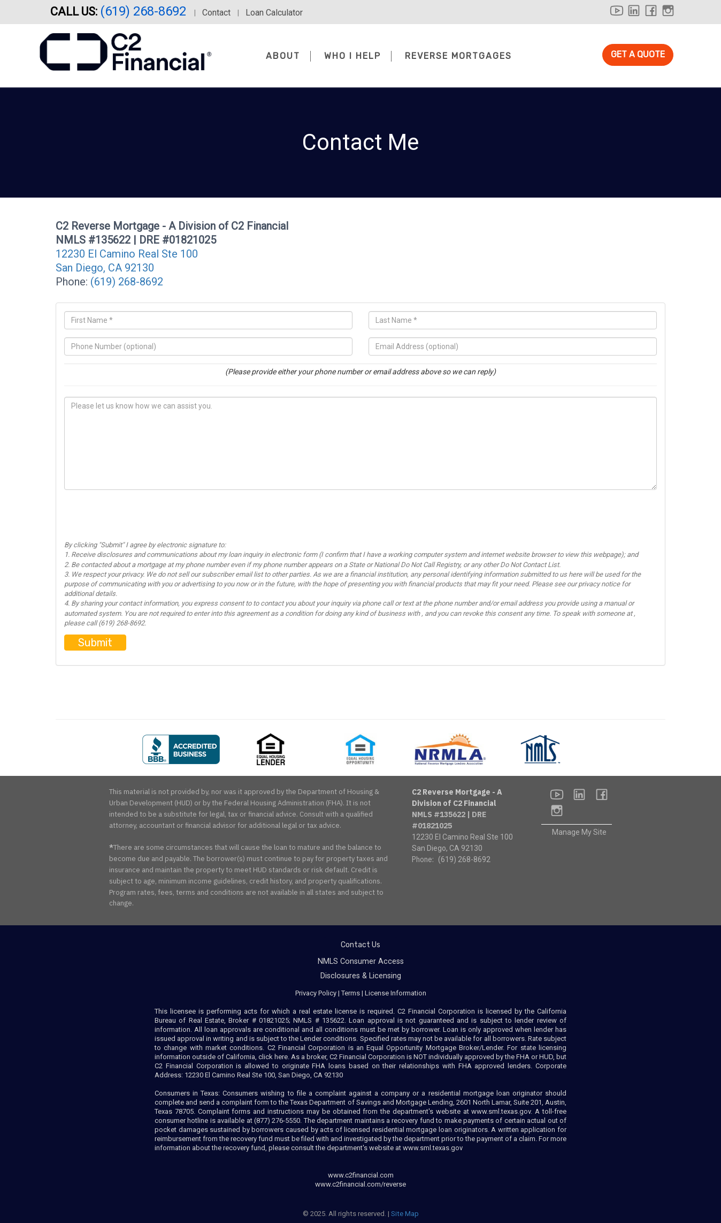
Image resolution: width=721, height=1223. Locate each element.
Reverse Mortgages (458, 56)
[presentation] (145, 519)
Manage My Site (579, 832)
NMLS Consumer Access (361, 961)
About (283, 56)
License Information (395, 993)
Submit (95, 642)
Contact (216, 12)
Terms (350, 993)
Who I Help (352, 56)
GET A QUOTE (638, 54)
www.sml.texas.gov (501, 1111)
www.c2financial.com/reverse (360, 1184)
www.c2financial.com (361, 1175)
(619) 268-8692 (144, 11)
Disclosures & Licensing (360, 975)
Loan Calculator (274, 12)
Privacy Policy (315, 993)
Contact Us (360, 944)
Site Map (405, 1214)
